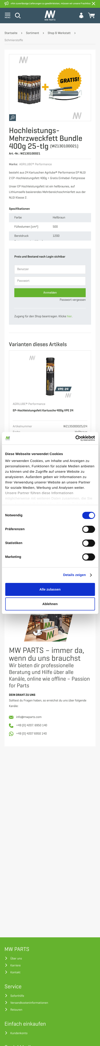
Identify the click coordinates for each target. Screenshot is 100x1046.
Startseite (10, 33)
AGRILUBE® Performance (29, 404)
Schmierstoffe (13, 40)
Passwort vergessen (73, 300)
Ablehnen (49, 604)
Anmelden (50, 292)
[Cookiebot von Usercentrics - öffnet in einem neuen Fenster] (75, 438)
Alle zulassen (50, 589)
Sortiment (32, 33)
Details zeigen (74, 575)
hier (69, 316)
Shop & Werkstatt (59, 33)
